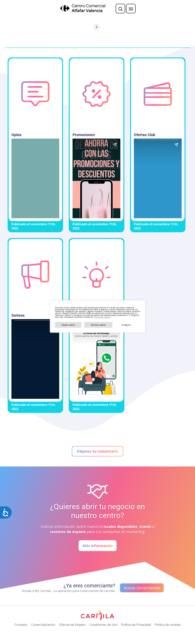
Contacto (20, 625)
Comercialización (43, 625)
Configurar (126, 325)
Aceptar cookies (68, 325)
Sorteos (18, 315)
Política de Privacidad (136, 625)
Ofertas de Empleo (72, 625)
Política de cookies (102, 317)
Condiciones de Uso (103, 625)
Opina (16, 134)
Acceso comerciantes (142, 587)
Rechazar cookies (98, 325)
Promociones (84, 134)
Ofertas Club (144, 134)
